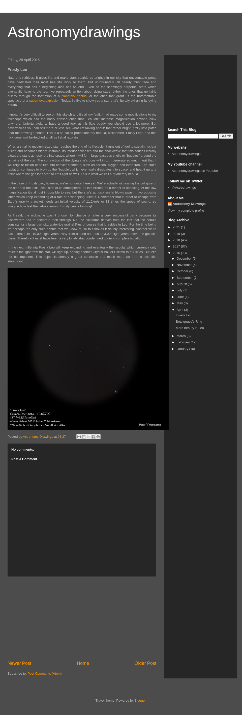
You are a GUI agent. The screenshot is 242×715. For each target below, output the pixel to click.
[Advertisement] (82, 618)
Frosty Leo (183, 315)
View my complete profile (186, 210)
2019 (177, 234)
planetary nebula (74, 96)
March (182, 336)
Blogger (140, 700)
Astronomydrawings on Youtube (195, 171)
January (183, 349)
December (185, 258)
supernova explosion (44, 100)
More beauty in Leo (190, 328)
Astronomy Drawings (189, 204)
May (180, 303)
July (180, 290)
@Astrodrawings (184, 187)
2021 (177, 227)
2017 (177, 246)
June (181, 297)
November (185, 265)
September (185, 278)
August (182, 284)
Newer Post (19, 663)
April (180, 310)
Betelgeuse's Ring (189, 321)
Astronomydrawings (74, 31)
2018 (177, 240)
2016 (177, 253)
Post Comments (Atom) (45, 673)
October (183, 271)
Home (83, 663)
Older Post (145, 663)
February (184, 342)
